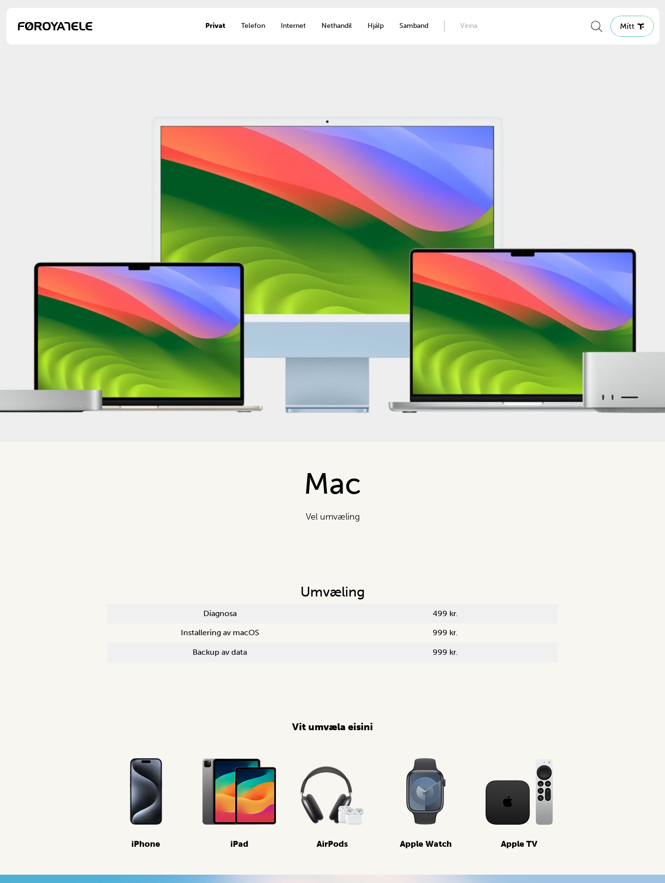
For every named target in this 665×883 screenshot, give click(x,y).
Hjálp (376, 26)
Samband (413, 26)
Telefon (253, 26)
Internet (293, 26)
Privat (215, 26)
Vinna (468, 26)
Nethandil (336, 26)
